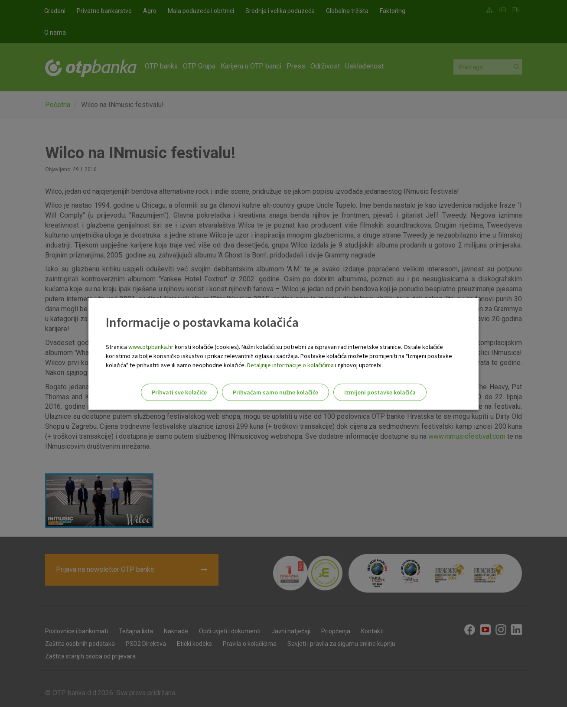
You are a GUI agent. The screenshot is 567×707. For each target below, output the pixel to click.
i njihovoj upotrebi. (358, 365)
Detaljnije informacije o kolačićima (290, 365)
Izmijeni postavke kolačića (380, 392)
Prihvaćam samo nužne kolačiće (275, 392)
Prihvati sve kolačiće (179, 392)
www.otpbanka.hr (150, 347)
